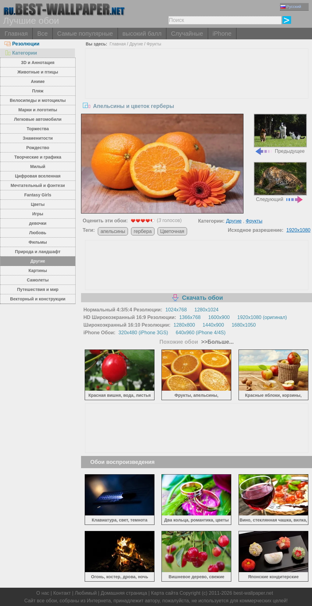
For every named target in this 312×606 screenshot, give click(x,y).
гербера (143, 231)
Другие (37, 261)
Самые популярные (85, 33)
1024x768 (176, 309)
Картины (38, 270)
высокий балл (141, 33)
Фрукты (154, 43)
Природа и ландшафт (38, 251)
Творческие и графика (37, 157)
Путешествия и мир (37, 289)
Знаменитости (38, 138)
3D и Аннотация (38, 62)
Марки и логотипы (37, 109)
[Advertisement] (196, 94)
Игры (37, 213)
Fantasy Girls (37, 194)
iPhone (222, 33)
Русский (291, 6)
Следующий (280, 182)
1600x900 (219, 317)
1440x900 (213, 325)
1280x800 (184, 325)
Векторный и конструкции (38, 298)
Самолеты (38, 280)
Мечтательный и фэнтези (38, 185)
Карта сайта (164, 593)
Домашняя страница (124, 593)
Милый (37, 166)
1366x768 (189, 317)
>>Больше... (217, 342)
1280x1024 (206, 309)
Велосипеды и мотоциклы (38, 100)
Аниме (37, 81)
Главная (16, 33)
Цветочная (172, 231)
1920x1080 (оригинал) (262, 317)
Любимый (86, 593)
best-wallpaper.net (253, 593)
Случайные (187, 33)
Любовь (37, 232)
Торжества (38, 128)
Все (42, 33)
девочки (37, 223)
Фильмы (38, 242)
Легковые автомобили (38, 119)
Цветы (37, 204)
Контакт (62, 593)
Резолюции (22, 43)
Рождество (37, 147)
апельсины (113, 231)
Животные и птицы (37, 72)
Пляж (37, 90)
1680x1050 (244, 325)
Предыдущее (280, 134)
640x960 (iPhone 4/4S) (201, 332)
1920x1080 (298, 230)
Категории (21, 53)
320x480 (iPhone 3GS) (143, 332)
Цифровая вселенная (38, 176)
